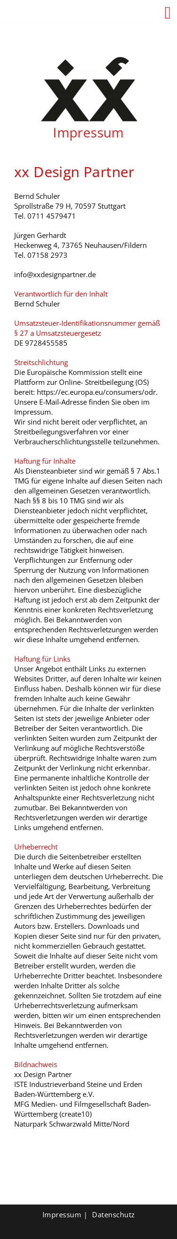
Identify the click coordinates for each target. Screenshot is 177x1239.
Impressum (62, 1214)
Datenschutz (113, 1214)
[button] (167, 12)
